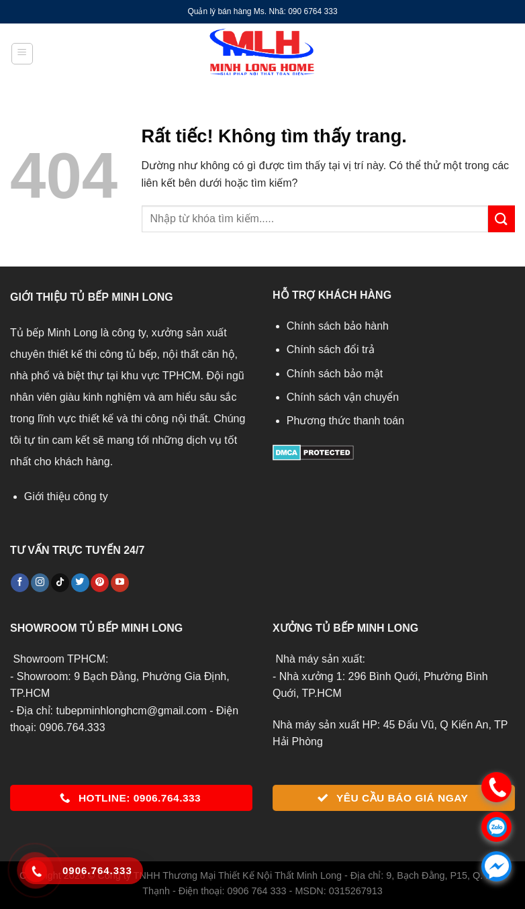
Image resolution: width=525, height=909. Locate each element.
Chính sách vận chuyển (343, 397)
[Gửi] (501, 218)
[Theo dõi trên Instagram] (40, 582)
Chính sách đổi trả (331, 349)
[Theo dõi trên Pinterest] (100, 582)
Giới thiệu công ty (66, 496)
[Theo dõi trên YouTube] (120, 582)
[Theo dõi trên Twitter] (80, 582)
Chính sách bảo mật (335, 373)
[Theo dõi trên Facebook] (20, 582)
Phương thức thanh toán (345, 420)
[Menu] (22, 53)
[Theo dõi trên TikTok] (60, 582)
